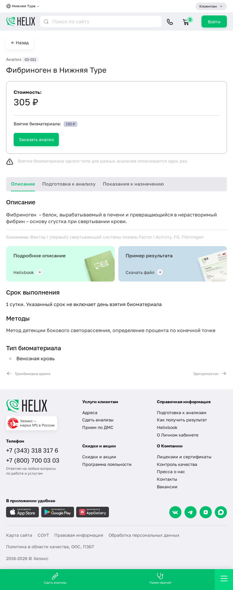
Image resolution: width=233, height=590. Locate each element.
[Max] (221, 512)
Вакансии (167, 486)
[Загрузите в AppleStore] (22, 512)
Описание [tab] (23, 184)
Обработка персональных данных (144, 535)
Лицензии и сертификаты (184, 456)
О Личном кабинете (177, 434)
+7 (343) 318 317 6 (32, 450)
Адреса (89, 412)
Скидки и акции (99, 456)
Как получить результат (182, 419)
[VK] (175, 512)
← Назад (20, 42)
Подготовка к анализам (181, 412)
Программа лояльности (107, 464)
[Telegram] (190, 512)
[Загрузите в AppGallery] (92, 512)
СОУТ (43, 535)
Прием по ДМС (97, 427)
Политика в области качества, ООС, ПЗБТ (50, 546)
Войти (214, 21)
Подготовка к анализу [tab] (69, 184)
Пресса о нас (171, 471)
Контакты (167, 479)
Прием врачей (160, 578)
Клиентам (208, 6)
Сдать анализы (97, 419)
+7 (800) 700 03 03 (32, 460)
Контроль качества (177, 464)
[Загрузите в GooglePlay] (57, 512)
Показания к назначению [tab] (133, 184)
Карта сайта (19, 535)
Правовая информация (78, 535)
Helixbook (167, 427)
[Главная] (40, 406)
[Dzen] (206, 512)
